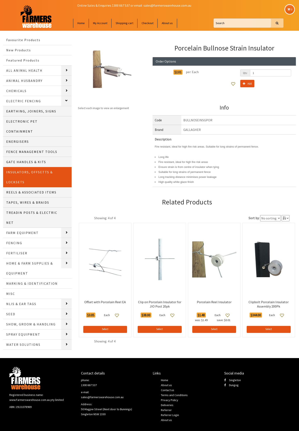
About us (167, 23)
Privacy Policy (169, 400)
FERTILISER (16, 253)
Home (81, 23)
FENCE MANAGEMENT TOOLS (31, 152)
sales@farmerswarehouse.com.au (167, 5)
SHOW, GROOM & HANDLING (31, 324)
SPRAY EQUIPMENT (23, 334)
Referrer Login (170, 415)
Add (247, 83)
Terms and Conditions (174, 395)
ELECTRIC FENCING (23, 101)
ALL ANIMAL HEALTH (24, 70)
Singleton (232, 380)
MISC (10, 294)
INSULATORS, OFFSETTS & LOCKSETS (29, 177)
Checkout (147, 23)
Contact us (167, 390)
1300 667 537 (89, 385)
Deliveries (167, 405)
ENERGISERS (17, 141)
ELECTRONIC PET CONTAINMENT (22, 126)
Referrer (166, 410)
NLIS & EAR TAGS (21, 304)
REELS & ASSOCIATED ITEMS (31, 192)
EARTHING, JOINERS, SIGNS (31, 111)
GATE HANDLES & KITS (26, 162)
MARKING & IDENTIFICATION (32, 283)
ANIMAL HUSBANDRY (24, 81)
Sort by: (254, 218)
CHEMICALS (16, 91)
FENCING (14, 243)
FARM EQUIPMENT (22, 233)
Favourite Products (23, 40)
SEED (10, 314)
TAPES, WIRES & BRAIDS (27, 202)
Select (105, 329)
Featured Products (22, 60)
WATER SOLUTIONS (23, 344)
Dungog (231, 385)
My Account (100, 23)
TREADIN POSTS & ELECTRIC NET (31, 218)
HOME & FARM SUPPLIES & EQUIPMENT (29, 268)
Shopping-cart (124, 23)
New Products (18, 50)
